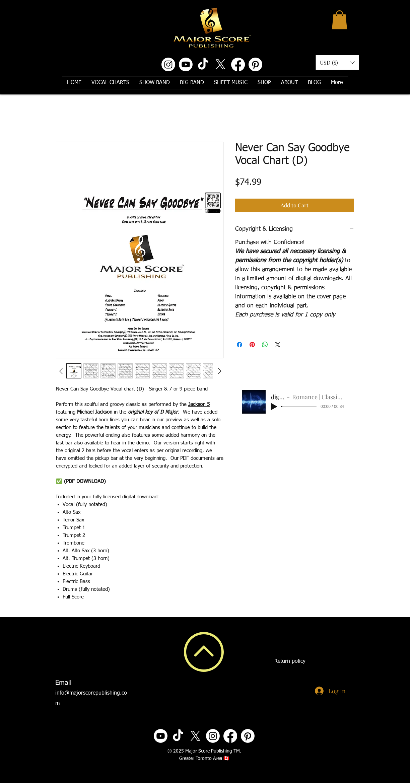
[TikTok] (203, 64)
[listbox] (337, 62)
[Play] (274, 406)
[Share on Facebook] (239, 345)
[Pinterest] (255, 64)
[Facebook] (238, 64)
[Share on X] (278, 345)
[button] (339, 19)
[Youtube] (186, 64)
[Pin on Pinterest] (252, 345)
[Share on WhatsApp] (265, 345)
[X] (220, 64)
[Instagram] (168, 64)
